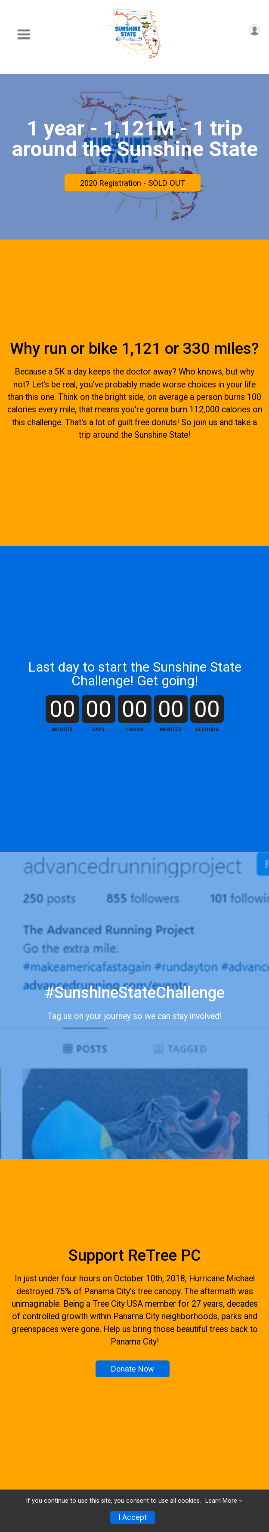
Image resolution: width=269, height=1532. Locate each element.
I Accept (132, 1517)
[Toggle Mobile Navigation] (23, 34)
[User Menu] (254, 30)
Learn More (221, 1500)
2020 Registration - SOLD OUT (132, 182)
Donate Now (132, 1368)
